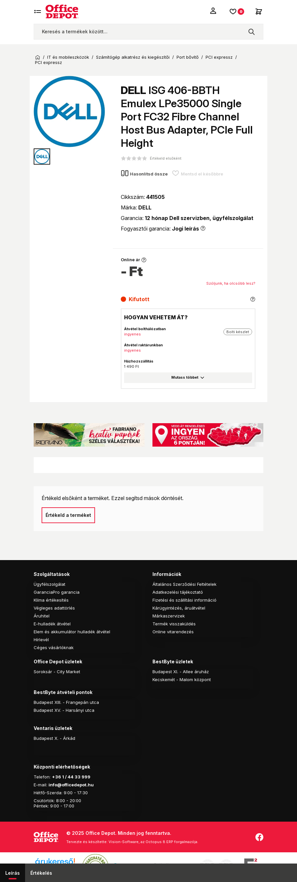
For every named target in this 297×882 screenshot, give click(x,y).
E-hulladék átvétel (52, 623)
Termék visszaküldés (174, 623)
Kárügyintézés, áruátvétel (178, 608)
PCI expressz (219, 57)
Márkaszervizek (168, 615)
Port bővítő (188, 57)
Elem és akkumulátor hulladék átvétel (72, 631)
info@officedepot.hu (71, 784)
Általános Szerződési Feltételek (184, 584)
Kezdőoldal (37, 57)
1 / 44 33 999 (75, 776)
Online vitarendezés (173, 631)
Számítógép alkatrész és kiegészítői (133, 57)
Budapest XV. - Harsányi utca (64, 710)
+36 (56, 776)
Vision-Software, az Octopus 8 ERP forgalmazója (153, 841)
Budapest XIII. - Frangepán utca (66, 702)
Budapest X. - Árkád (54, 738)
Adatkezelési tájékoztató (177, 592)
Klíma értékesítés (51, 600)
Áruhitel (42, 615)
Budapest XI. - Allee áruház (180, 671)
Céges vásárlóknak (54, 647)
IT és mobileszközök (68, 57)
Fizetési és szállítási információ (184, 600)
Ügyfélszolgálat (49, 584)
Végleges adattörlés (54, 608)
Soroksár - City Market (57, 671)
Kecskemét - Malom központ (181, 679)
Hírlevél (41, 639)
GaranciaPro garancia (57, 592)
